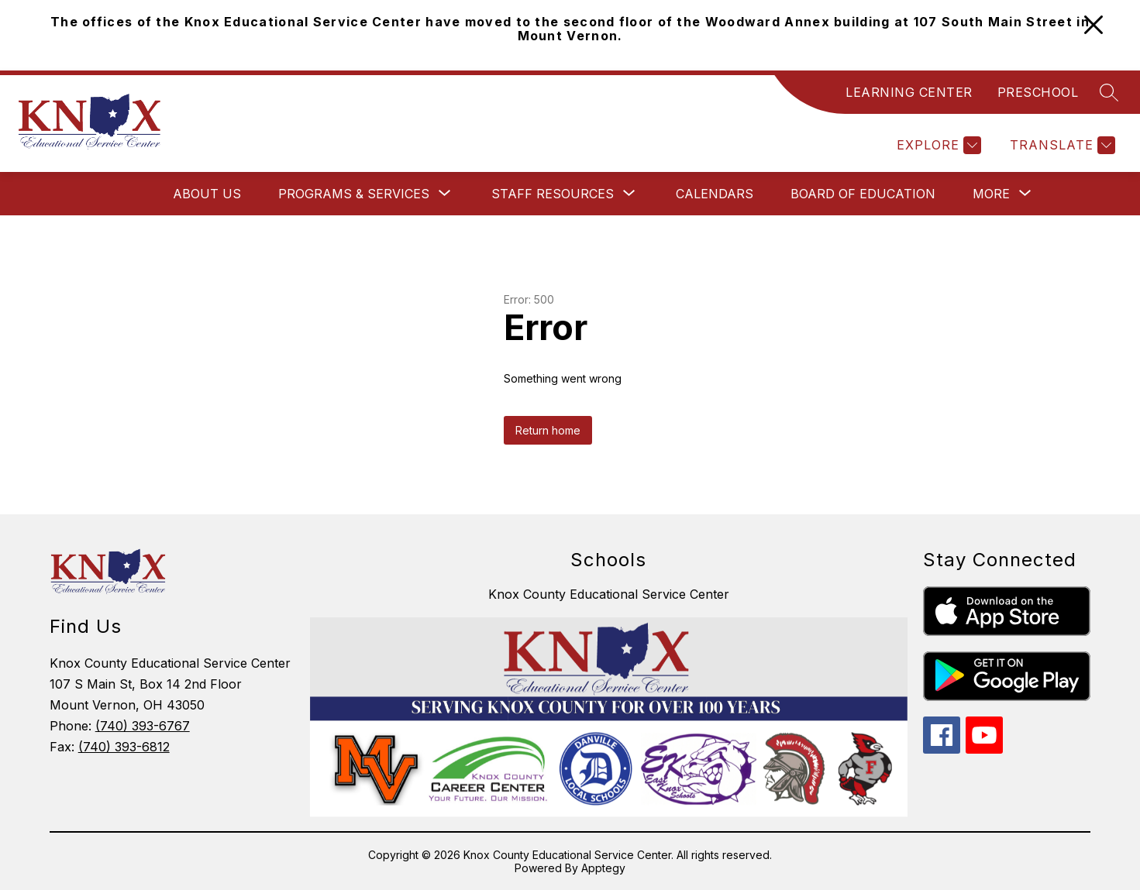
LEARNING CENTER (909, 92)
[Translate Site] (1060, 145)
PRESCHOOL (1038, 92)
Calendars (714, 193)
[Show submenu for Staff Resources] (552, 193)
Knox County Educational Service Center (608, 594)
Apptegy (603, 868)
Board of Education (862, 193)
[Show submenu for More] (991, 193)
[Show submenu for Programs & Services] (353, 193)
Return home (547, 430)
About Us (207, 193)
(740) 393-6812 (124, 746)
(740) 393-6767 (142, 726)
